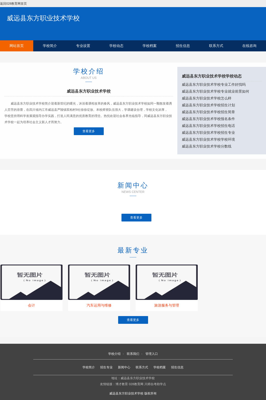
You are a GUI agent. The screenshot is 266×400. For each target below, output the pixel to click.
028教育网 (136, 384)
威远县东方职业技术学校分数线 (206, 146)
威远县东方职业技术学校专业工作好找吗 (214, 84)
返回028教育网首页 (13, 3)
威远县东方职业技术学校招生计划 (208, 105)
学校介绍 (114, 353)
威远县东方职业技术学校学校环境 (208, 139)
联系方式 (216, 46)
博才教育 (121, 384)
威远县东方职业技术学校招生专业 (208, 132)
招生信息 (183, 46)
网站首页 (17, 46)
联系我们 (133, 353)
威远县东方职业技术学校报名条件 (208, 119)
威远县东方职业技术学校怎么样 (206, 98)
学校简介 (50, 46)
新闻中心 (124, 367)
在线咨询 (249, 46)
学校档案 (150, 46)
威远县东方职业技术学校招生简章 (208, 112)
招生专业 (106, 367)
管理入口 (151, 353)
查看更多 (88, 131)
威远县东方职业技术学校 (43, 18)
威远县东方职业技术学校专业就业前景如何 (215, 91)
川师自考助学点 (155, 384)
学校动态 (116, 46)
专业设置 (83, 46)
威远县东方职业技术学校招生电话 (208, 126)
